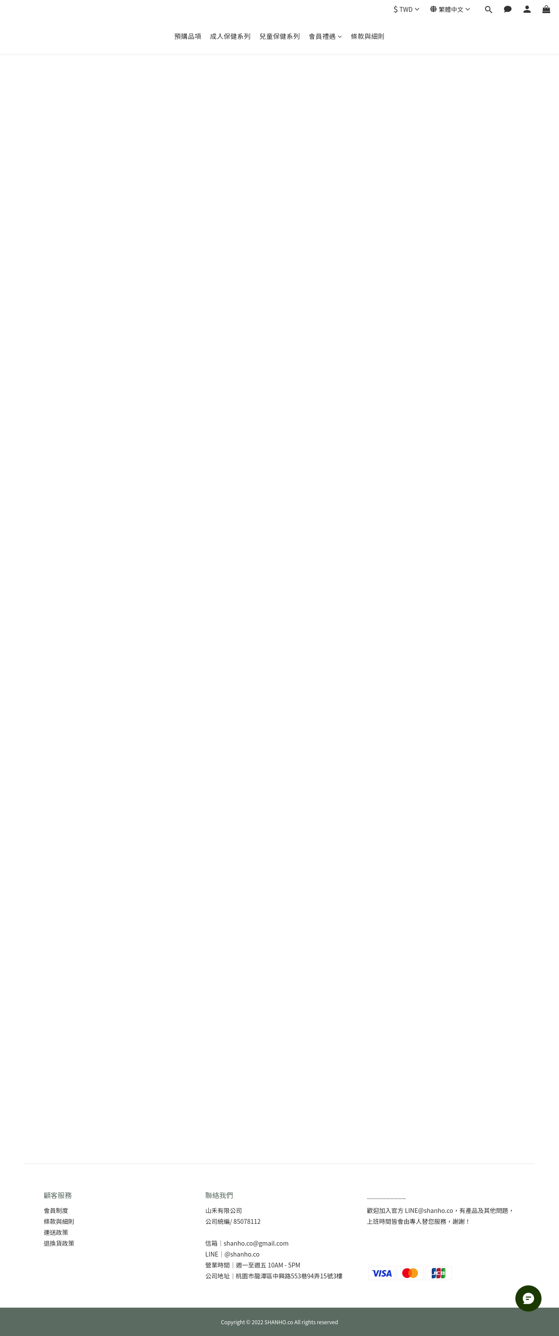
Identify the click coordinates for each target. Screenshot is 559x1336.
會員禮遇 (325, 36)
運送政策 (56, 1232)
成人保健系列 (230, 36)
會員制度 (56, 1210)
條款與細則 (368, 36)
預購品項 (187, 36)
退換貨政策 (59, 1243)
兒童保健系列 (279, 36)
